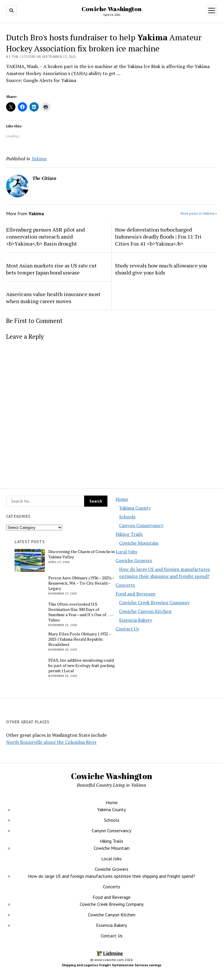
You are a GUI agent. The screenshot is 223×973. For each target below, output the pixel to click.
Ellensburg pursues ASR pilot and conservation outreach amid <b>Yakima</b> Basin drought (45, 236)
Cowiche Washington (111, 9)
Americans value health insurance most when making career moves (53, 298)
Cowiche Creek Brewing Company (154, 602)
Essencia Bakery (135, 620)
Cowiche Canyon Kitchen (145, 611)
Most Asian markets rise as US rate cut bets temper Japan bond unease (51, 269)
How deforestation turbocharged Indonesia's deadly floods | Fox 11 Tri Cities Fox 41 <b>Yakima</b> (158, 236)
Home (122, 499)
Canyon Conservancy (141, 525)
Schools (127, 516)
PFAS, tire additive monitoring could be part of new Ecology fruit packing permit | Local (81, 665)
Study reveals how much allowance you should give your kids (161, 269)
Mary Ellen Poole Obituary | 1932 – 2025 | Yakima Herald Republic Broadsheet (79, 639)
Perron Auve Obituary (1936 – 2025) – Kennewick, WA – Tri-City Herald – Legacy (81, 583)
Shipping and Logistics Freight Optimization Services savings (111, 965)
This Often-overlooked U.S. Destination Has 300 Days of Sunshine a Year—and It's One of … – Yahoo (80, 612)
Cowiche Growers (134, 560)
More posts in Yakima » (198, 213)
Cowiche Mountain (138, 543)
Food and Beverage (135, 593)
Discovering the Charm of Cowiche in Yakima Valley (81, 554)
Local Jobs (126, 551)
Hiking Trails (129, 534)
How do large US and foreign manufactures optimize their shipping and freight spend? (111, 876)
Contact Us (127, 629)
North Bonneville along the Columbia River (51, 742)
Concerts (125, 585)
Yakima (39, 158)
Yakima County (135, 508)
